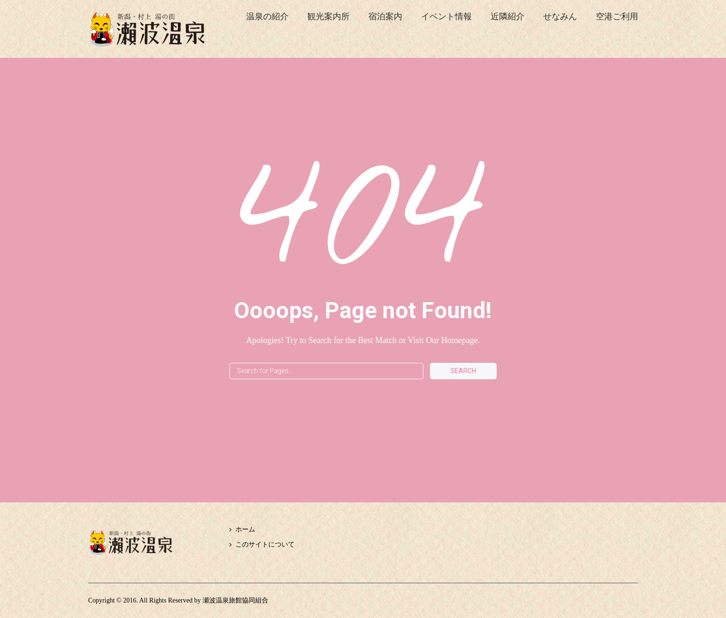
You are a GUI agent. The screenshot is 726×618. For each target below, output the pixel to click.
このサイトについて (265, 544)
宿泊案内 (385, 16)
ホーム (245, 529)
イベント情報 (446, 16)
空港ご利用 (617, 16)
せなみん (560, 16)
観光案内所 (328, 16)
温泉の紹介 (267, 16)
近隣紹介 (507, 16)
